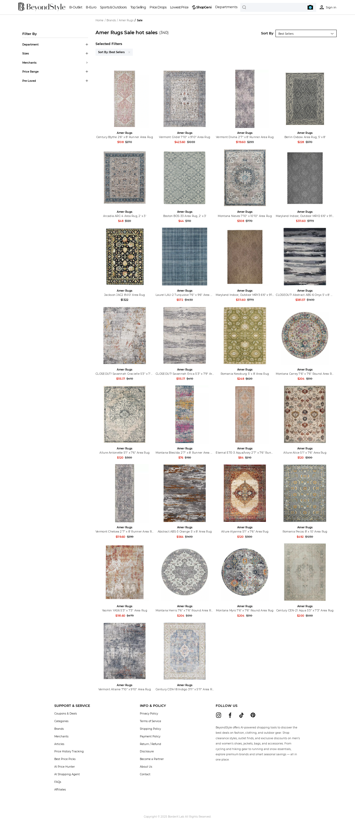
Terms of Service (150, 721)
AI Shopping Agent (67, 774)
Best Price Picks (65, 759)
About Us (146, 766)
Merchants (61, 736)
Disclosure (147, 751)
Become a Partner (152, 759)
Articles (59, 744)
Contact (145, 774)
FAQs (57, 781)
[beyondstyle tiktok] (242, 715)
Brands (59, 728)
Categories (61, 721)
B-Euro (91, 7)
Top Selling (138, 7)
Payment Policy (150, 736)
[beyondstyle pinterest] (253, 715)
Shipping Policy (150, 728)
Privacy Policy (149, 713)
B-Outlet (75, 7)
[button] (72, 706)
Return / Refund (150, 744)
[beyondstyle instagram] (219, 715)
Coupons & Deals (65, 713)
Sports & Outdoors (113, 7)
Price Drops (158, 7)
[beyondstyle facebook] (230, 715)
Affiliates (60, 789)
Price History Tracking (69, 751)
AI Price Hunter (64, 766)
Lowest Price (179, 7)
